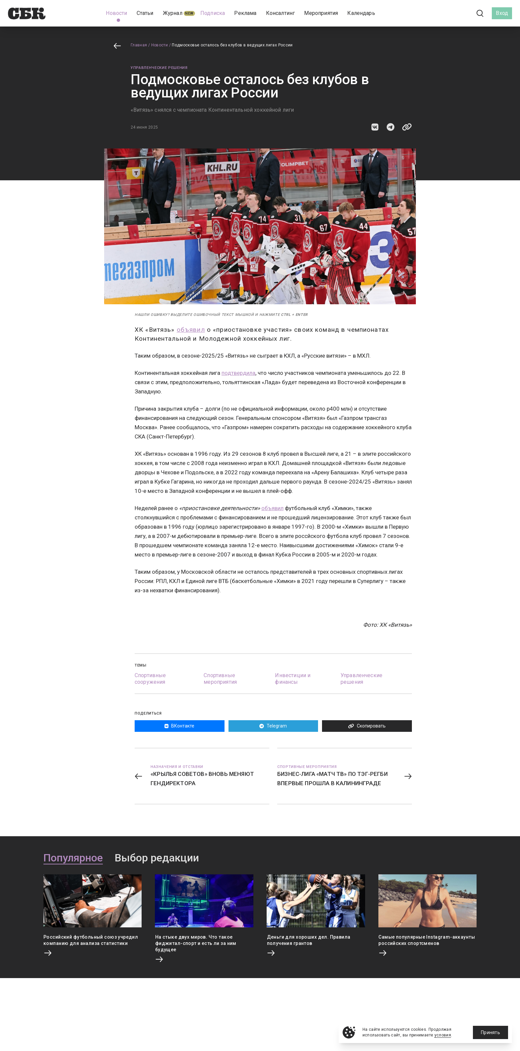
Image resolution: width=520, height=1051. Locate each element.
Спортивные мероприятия (220, 678)
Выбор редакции (157, 858)
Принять (490, 1032)
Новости (159, 45)
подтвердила (238, 373)
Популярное (73, 858)
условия (442, 1035)
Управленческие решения (159, 68)
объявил (191, 329)
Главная (139, 45)
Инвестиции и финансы (292, 678)
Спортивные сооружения (150, 678)
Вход (502, 13)
